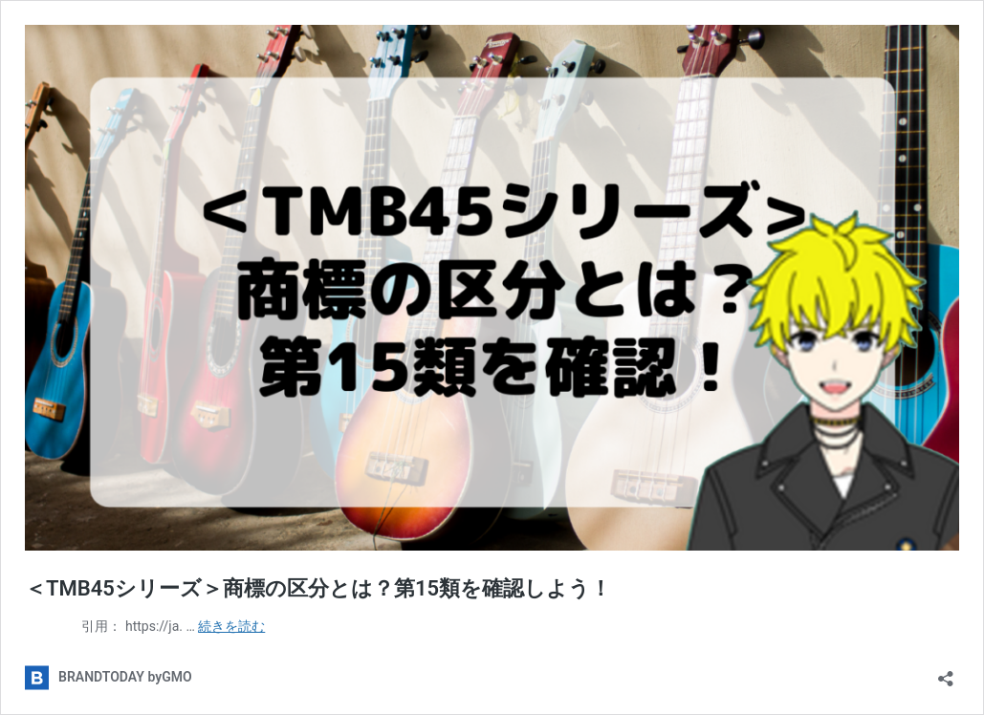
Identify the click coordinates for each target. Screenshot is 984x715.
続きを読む (231, 626)
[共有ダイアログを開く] (945, 672)
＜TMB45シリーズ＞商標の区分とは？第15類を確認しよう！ (318, 588)
